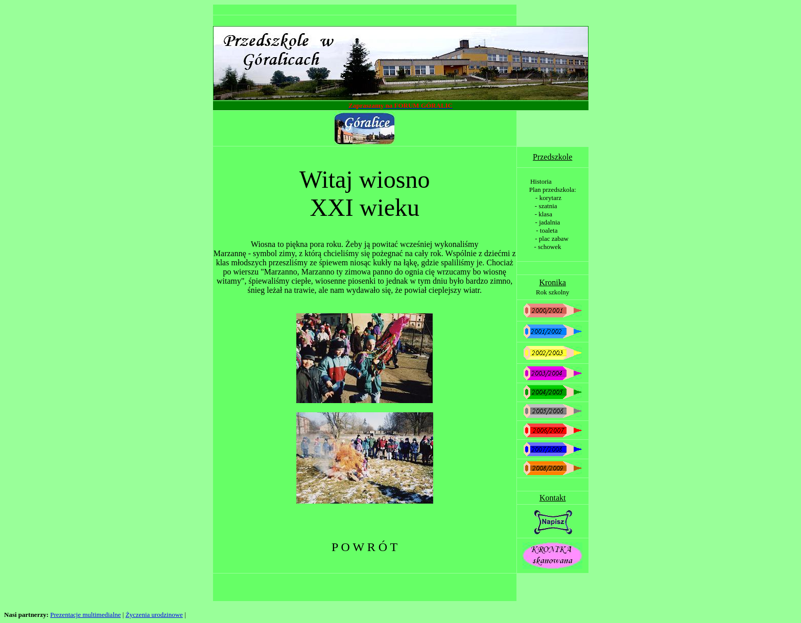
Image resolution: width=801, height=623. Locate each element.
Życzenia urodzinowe (154, 614)
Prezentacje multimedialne (85, 614)
